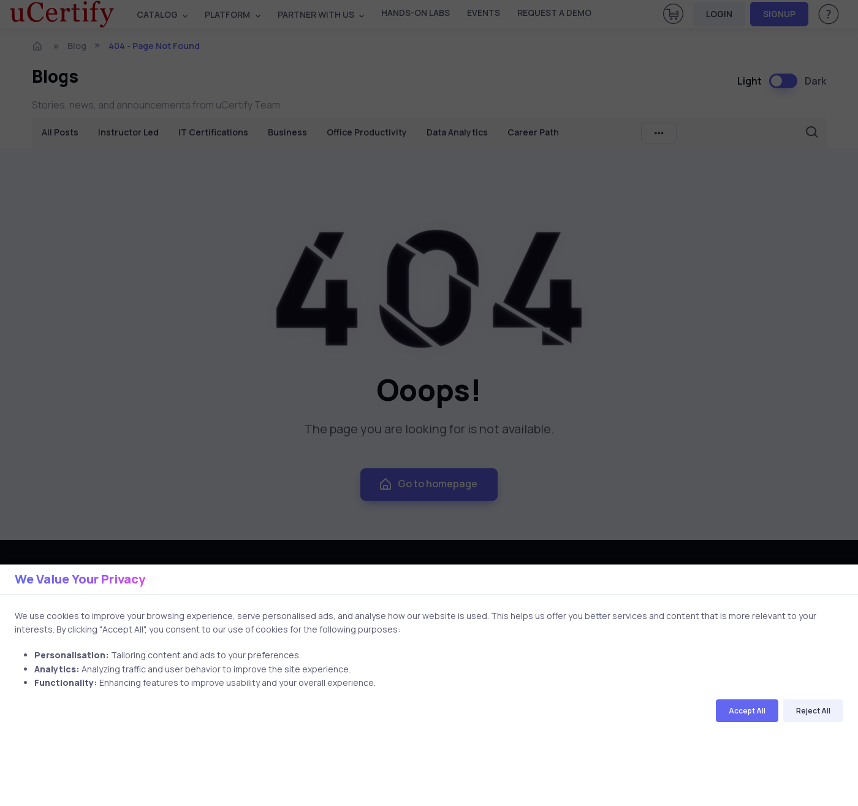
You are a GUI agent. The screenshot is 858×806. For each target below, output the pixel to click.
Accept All (747, 710)
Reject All (813, 710)
